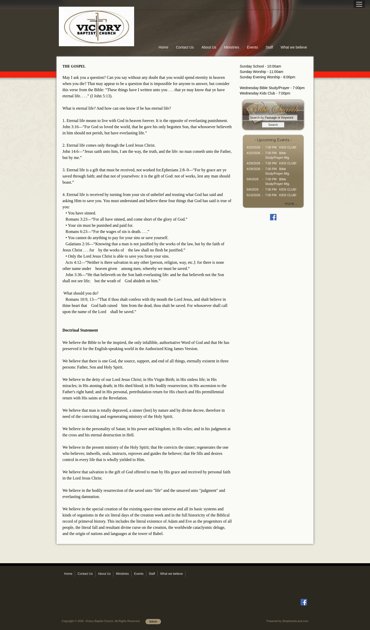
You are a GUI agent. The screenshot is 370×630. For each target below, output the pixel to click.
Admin (153, 621)
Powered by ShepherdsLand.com (287, 621)
